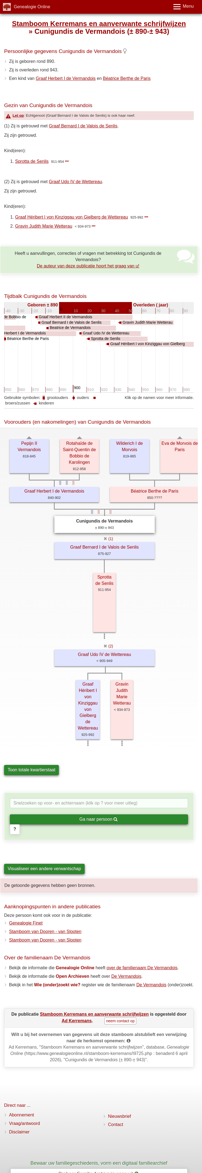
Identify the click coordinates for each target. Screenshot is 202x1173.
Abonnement (21, 1115)
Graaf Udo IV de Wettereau (75, 181)
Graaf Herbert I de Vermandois (66, 78)
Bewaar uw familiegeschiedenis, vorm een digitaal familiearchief (99, 1163)
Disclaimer (19, 1132)
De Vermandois (126, 976)
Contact (115, 1124)
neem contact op (120, 1021)
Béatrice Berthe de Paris (127, 78)
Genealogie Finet (26, 923)
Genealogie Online (32, 6)
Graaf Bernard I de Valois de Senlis (83, 126)
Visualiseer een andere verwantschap (44, 868)
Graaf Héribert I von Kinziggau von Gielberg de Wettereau (71, 217)
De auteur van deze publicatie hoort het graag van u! (88, 266)
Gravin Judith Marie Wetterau (43, 226)
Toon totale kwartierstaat (31, 769)
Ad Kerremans (77, 1020)
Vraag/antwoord (24, 1123)
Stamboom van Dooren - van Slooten (45, 931)
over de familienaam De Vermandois (142, 967)
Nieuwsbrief (119, 1116)
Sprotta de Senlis (32, 161)
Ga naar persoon (98, 819)
